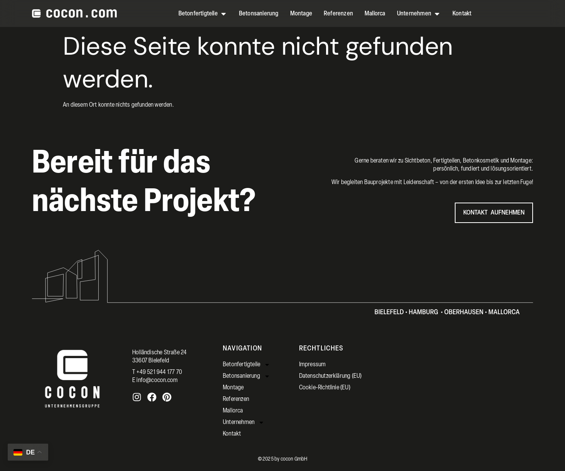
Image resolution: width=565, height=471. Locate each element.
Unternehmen (243, 422)
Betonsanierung (246, 376)
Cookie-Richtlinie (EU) (324, 388)
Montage (233, 388)
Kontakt (232, 434)
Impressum (312, 365)
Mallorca (233, 411)
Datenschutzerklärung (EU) (330, 376)
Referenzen (236, 399)
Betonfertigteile (246, 365)
